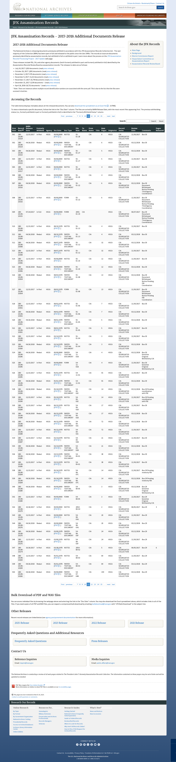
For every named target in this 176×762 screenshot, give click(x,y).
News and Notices (96, 711)
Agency (49, 130)
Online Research (20, 708)
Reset (161, 121)
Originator (112, 130)
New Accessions (95, 714)
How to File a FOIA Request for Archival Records (74, 730)
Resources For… (46, 708)
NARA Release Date (29, 128)
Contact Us (160, 3)
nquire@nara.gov (26, 663)
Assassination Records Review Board (146, 64)
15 (101, 116)
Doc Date (57, 130)
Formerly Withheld (40, 129)
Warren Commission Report (143, 56)
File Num (78, 129)
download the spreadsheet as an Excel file (91, 106)
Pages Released (160, 129)
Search (160, 7)
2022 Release (98, 622)
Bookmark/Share (148, 3)
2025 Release (22, 622)
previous (69, 116)
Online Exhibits (18, 732)
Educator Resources (88, 15)
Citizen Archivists (134, 3)
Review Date (134, 129)
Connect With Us (88, 741)
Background (136, 53)
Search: (123, 121)
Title (98, 130)
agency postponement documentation (60, 617)
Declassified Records (71, 721)
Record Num (21, 129)
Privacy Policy (79, 753)
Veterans (42, 724)
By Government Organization (23, 717)
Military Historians (45, 714)
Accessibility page (65, 687)
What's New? (95, 708)
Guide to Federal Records (73, 718)
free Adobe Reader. (37, 685)
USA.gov (116, 753)
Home (15, 27)
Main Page (136, 50)
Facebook (77, 744)
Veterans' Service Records (56, 15)
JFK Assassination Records (44, 27)
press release (48, 68)
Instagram (84, 744)
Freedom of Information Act (94, 753)
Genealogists (43, 711)
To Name (84, 129)
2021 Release (137, 622)
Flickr (98, 744)
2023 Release (60, 622)
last (113, 116)
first (62, 116)
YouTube (91, 744)
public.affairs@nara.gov (106, 663)
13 (95, 116)
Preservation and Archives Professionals (48, 717)
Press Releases (99, 641)
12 (91, 116)
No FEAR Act (109, 753)
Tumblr (88, 744)
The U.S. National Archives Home (42, 6)
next (108, 116)
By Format (16, 714)
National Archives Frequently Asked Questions (74, 715)
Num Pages (103, 129)
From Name (91, 129)
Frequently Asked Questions (30, 641)
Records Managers (45, 721)
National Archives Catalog (21, 719)
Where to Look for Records (73, 724)
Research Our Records (25, 15)
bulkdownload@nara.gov (101, 604)
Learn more (157, 758)
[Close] (173, 741)
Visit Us (119, 15)
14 (98, 116)
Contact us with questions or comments (24, 697)
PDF (56, 136)
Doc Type (68, 130)
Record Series (121, 129)
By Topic (16, 711)
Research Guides (72, 708)
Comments (146, 130)
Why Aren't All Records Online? (74, 726)
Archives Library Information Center (22, 728)
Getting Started (69, 711)
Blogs (95, 744)
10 (85, 116)
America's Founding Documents (151, 15)
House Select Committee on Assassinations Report (143, 60)
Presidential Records (20, 722)
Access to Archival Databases (23, 725)
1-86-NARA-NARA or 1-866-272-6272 (88, 759)
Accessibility (69, 753)
